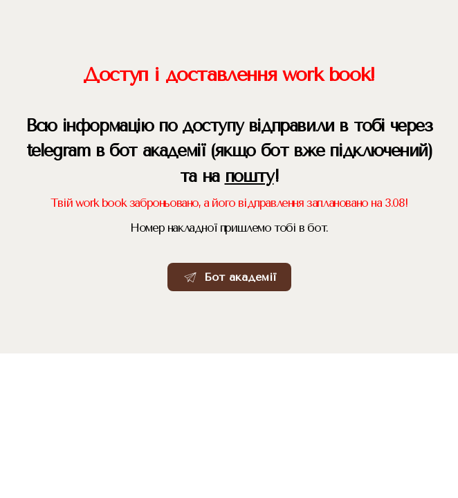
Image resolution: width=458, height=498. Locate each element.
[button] (229, 277)
